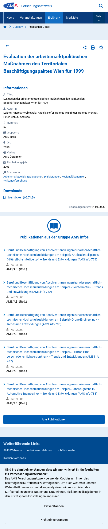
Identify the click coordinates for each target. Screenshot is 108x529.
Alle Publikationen (54, 419)
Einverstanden (54, 506)
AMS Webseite (12, 450)
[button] (99, 17)
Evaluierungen (52, 176)
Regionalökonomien (73, 176)
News (10, 17)
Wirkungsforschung (15, 180)
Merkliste (72, 17)
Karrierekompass (14, 458)
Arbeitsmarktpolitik (14, 176)
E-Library (54, 17)
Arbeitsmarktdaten (39, 450)
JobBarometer (66, 450)
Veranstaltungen (31, 17)
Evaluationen (34, 176)
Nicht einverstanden (54, 519)
